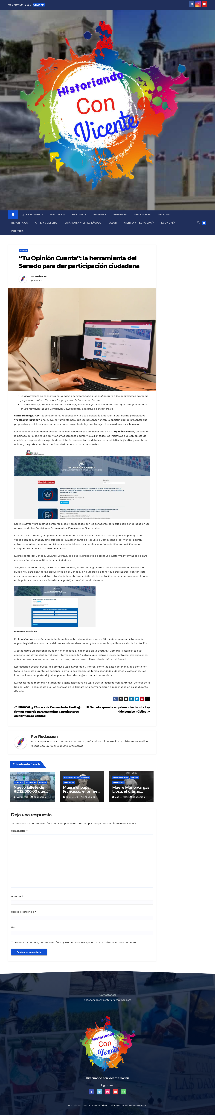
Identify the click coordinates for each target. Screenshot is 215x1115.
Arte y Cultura (46, 222)
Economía (168, 222)
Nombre (17, 896)
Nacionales (31, 782)
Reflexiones (142, 214)
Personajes (69, 782)
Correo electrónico (23, 911)
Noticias (56, 214)
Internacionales (71, 778)
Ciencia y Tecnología (139, 222)
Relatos (164, 214)
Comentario (19, 830)
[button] (198, 222)
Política (17, 231)
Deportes (120, 214)
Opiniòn (99, 214)
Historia (78, 214)
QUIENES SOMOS (32, 214)
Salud (112, 222)
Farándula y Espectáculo (83, 222)
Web (13, 927)
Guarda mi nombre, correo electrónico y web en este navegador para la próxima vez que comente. (75, 942)
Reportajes (19, 222)
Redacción (41, 276)
